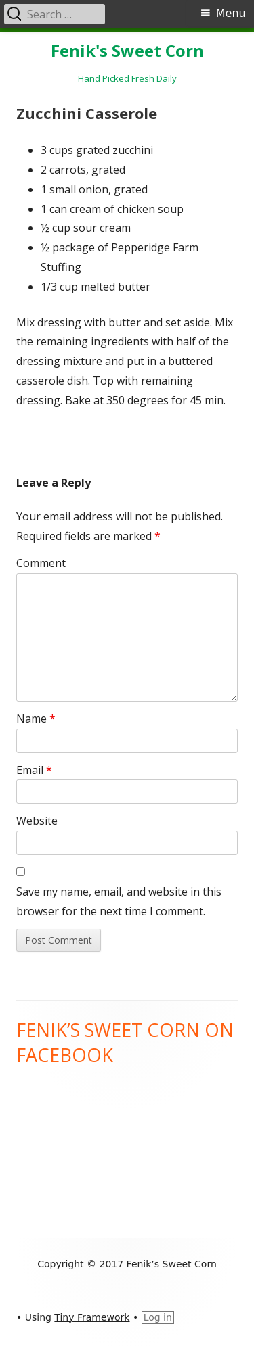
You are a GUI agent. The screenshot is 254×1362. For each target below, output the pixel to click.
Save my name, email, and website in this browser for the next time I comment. (118, 901)
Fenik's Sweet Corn (127, 51)
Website (37, 820)
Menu (231, 13)
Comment (41, 563)
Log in (158, 1317)
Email (34, 769)
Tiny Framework (91, 1317)
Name (36, 718)
